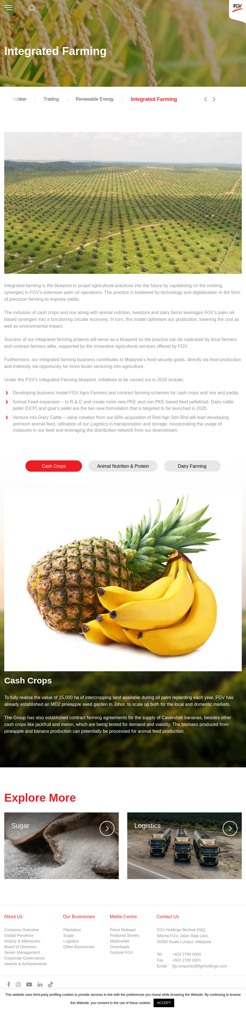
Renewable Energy (95, 99)
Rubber (19, 99)
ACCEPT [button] (164, 1003)
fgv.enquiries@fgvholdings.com (199, 966)
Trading (51, 99)
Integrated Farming (154, 99)
